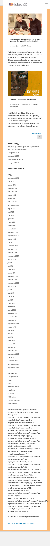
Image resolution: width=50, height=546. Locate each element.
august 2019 (12, 259)
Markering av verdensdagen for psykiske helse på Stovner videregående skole (26, 40)
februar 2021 (12, 225)
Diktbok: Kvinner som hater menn (23, 100)
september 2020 (13, 236)
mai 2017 (11, 334)
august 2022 (12, 195)
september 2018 (13, 283)
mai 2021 (11, 215)
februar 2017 (12, 344)
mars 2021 (11, 222)
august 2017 (12, 327)
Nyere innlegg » (37, 133)
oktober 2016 (12, 351)
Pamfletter (11, 390)
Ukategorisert (12, 404)
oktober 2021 (12, 202)
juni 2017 (11, 330)
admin (14, 46)
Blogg (29, 46)
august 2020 (12, 239)
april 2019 (11, 266)
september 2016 (13, 354)
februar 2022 (12, 198)
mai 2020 (11, 242)
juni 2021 (11, 212)
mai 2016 (11, 357)
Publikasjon (14, 107)
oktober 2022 (12, 192)
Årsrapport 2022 (13, 156)
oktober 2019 (12, 253)
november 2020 (13, 232)
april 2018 (11, 300)
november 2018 (13, 276)
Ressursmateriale (14, 400)
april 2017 (11, 337)
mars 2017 (11, 340)
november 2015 (13, 361)
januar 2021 (12, 229)
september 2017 (13, 324)
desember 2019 (13, 246)
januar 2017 (12, 347)
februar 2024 (12, 185)
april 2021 (11, 219)
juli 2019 (11, 263)
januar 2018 (12, 310)
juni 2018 (11, 293)
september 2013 (13, 364)
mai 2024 (11, 181)
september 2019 (13, 256)
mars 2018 (11, 303)
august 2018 (12, 286)
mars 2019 (11, 269)
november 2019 (13, 249)
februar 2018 (12, 307)
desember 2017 (13, 313)
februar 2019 (12, 273)
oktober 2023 (12, 188)
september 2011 (13, 368)
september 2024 (13, 178)
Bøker (28, 104)
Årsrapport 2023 (13, 153)
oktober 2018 (12, 280)
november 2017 (13, 317)
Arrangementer (13, 377)
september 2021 (13, 205)
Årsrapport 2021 (13, 163)
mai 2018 (11, 296)
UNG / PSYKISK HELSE (15, 159)
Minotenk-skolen (13, 387)
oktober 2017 (12, 320)
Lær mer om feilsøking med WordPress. (21, 523)
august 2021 (12, 209)
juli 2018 (11, 290)
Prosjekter (34, 104)
